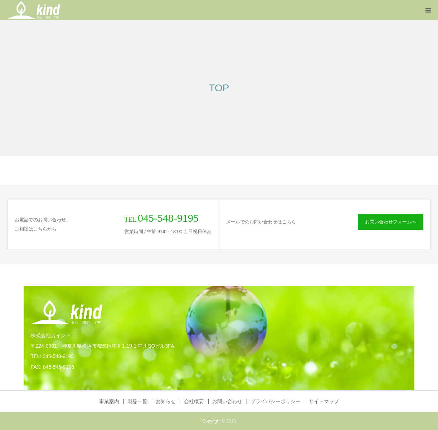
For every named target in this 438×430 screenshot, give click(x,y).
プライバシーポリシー (275, 401)
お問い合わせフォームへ (390, 221)
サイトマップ (324, 401)
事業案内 (109, 401)
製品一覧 (137, 401)
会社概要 (194, 401)
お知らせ (166, 401)
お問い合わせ (227, 401)
